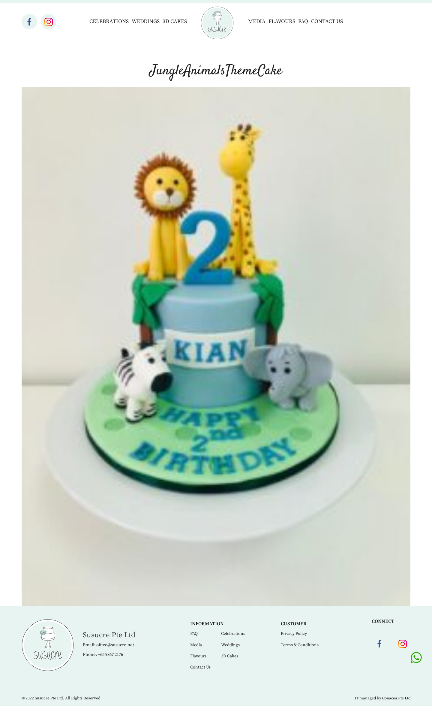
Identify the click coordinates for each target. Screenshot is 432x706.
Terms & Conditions (300, 645)
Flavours (281, 21)
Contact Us (327, 21)
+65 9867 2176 (110, 654)
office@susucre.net (115, 645)
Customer (294, 624)
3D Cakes (175, 21)
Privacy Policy (294, 633)
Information (207, 624)
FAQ (303, 21)
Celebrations (109, 21)
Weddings (146, 21)
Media (257, 21)
